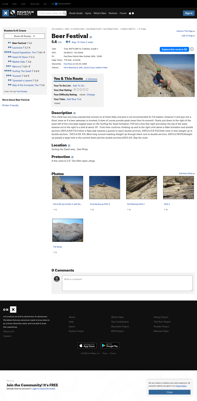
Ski (45, 4)
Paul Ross (68, 64)
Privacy (113, 353)
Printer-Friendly (10, 105)
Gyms (88, 13)
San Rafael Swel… (111, 29)
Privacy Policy (181, 386)
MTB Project (117, 330)
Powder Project (161, 326)
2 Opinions (91, 79)
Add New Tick (74, 99)
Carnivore (17, 47)
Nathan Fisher (101, 67)
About (72, 317)
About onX (8, 331)
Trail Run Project (162, 321)
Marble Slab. (18, 61)
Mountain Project (120, 326)
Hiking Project (161, 317)
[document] (170, 388)
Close (170, 392)
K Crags (142, 29)
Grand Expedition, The (24, 52)
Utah (67, 29)
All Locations (57, 29)
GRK (81, 67)
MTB (15, 4)
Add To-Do (78, 85)
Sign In (189, 13)
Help (71, 321)
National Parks (161, 330)
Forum (123, 13)
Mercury (16, 66)
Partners (113, 13)
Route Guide (76, 13)
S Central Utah (77, 29)
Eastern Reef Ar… (129, 29)
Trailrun (34, 4)
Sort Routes (22, 91)
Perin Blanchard (71, 67)
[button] (141, 74)
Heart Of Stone (20, 57)
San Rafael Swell (93, 29)
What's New (100, 13)
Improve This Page (185, 31)
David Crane (89, 67)
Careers (7, 335)
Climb (5, 4)
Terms (105, 353)
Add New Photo (187, 173)
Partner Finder (76, 330)
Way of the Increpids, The (25, 85)
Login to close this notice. (44, 388)
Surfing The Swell (21, 71)
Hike (23, 4)
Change (91, 94)
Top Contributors (120, 321)
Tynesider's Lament (22, 80)
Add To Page (188, 35)
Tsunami (16, 75)
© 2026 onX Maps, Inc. (90, 353)
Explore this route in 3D (174, 49)
